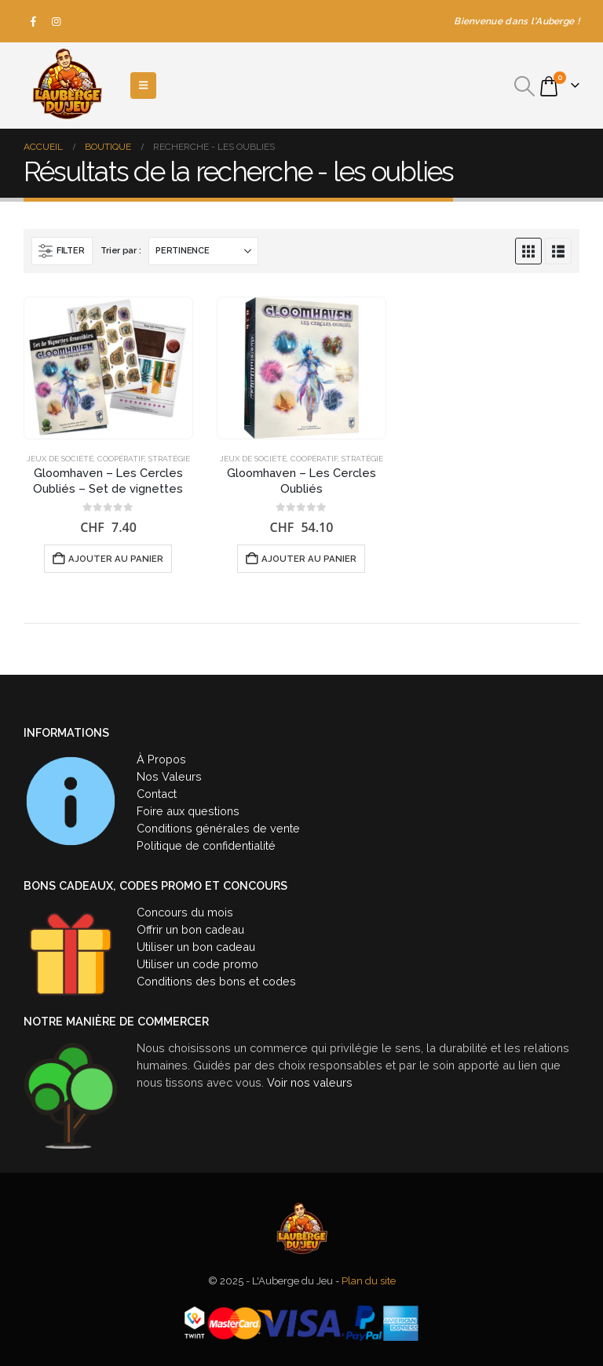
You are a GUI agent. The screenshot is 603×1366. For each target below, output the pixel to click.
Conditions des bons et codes (216, 981)
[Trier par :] (203, 251)
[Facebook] (34, 21)
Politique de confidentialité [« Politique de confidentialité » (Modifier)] (206, 845)
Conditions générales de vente (218, 828)
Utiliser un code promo (197, 964)
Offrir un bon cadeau (190, 929)
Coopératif (120, 458)
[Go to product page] (108, 368)
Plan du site (369, 1281)
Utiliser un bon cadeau (196, 946)
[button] (525, 86)
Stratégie (169, 458)
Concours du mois (185, 912)
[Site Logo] (67, 85)
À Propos (161, 759)
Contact (157, 793)
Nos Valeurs (169, 776)
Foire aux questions (188, 811)
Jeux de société (60, 458)
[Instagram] (56, 21)
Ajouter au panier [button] (115, 558)
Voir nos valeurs (310, 1082)
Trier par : (120, 251)
